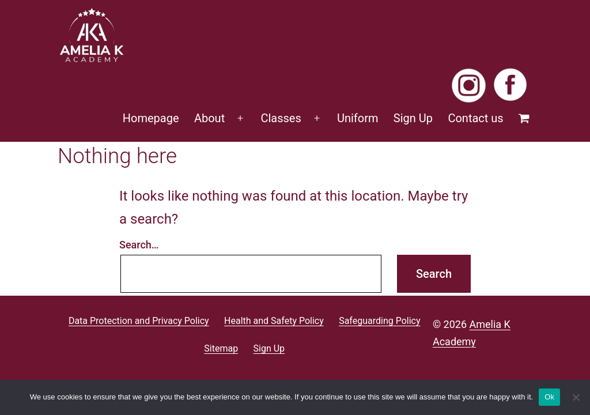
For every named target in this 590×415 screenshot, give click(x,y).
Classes (280, 118)
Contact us (475, 118)
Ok (549, 397)
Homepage (151, 118)
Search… (139, 245)
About (209, 118)
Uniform (358, 118)
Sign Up (413, 118)
